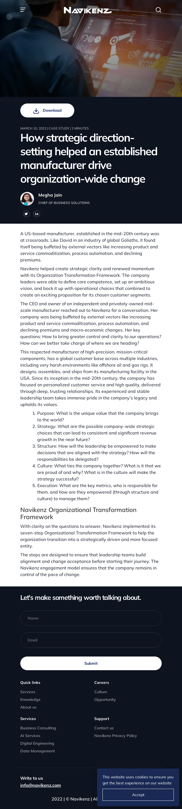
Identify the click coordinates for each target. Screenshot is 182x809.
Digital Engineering (37, 743)
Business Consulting (38, 727)
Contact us (104, 727)
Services (27, 691)
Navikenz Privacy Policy (115, 735)
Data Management (37, 750)
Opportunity (105, 699)
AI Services (30, 735)
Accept (138, 794)
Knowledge (30, 699)
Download (47, 111)
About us (28, 707)
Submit (91, 663)
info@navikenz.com (40, 785)
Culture (100, 691)
